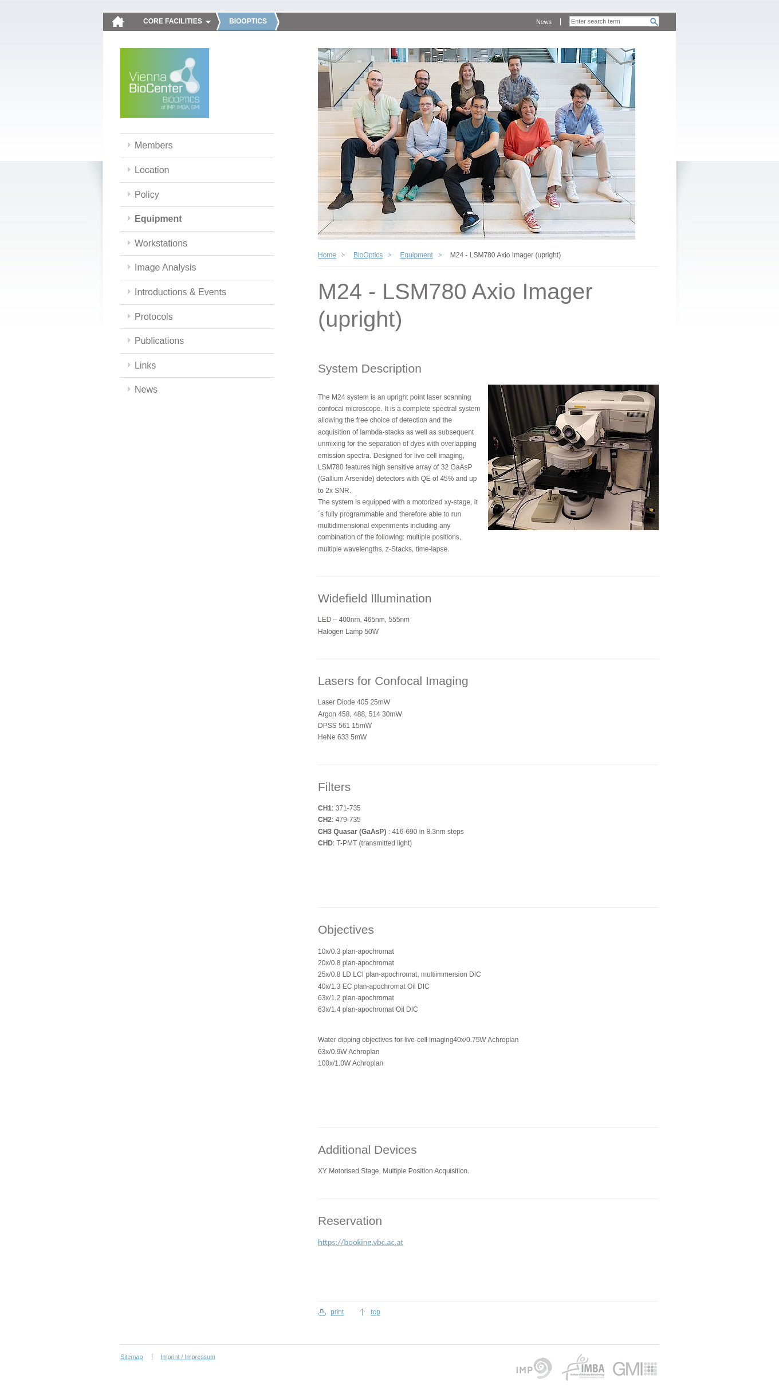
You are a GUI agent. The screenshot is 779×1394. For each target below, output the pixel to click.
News (544, 21)
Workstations (161, 243)
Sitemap (131, 1356)
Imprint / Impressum (188, 1356)
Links (145, 365)
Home (327, 255)
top (375, 1312)
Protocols (154, 317)
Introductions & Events (180, 292)
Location (152, 170)
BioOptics (368, 255)
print (337, 1312)
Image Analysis (165, 267)
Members (154, 145)
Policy (147, 194)
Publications (159, 341)
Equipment (158, 219)
